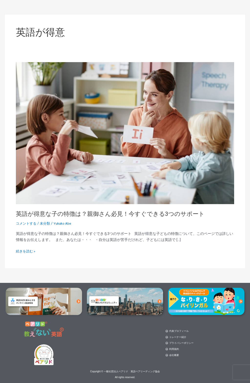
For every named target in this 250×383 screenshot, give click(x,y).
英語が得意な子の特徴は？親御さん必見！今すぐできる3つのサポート (118, 213)
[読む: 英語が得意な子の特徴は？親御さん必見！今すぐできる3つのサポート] (125, 133)
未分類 (46, 223)
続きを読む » (26, 250)
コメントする (27, 223)
